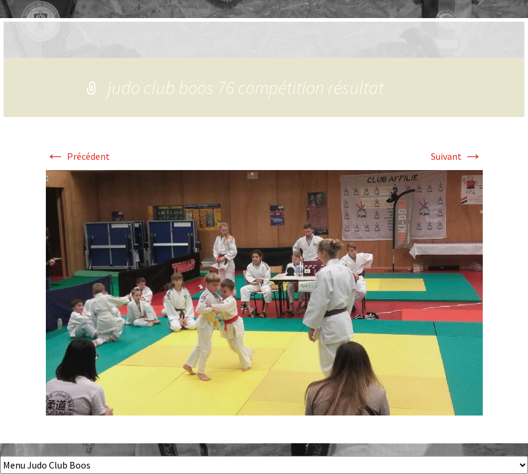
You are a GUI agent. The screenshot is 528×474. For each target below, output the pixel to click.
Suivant (457, 156)
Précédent (78, 156)
